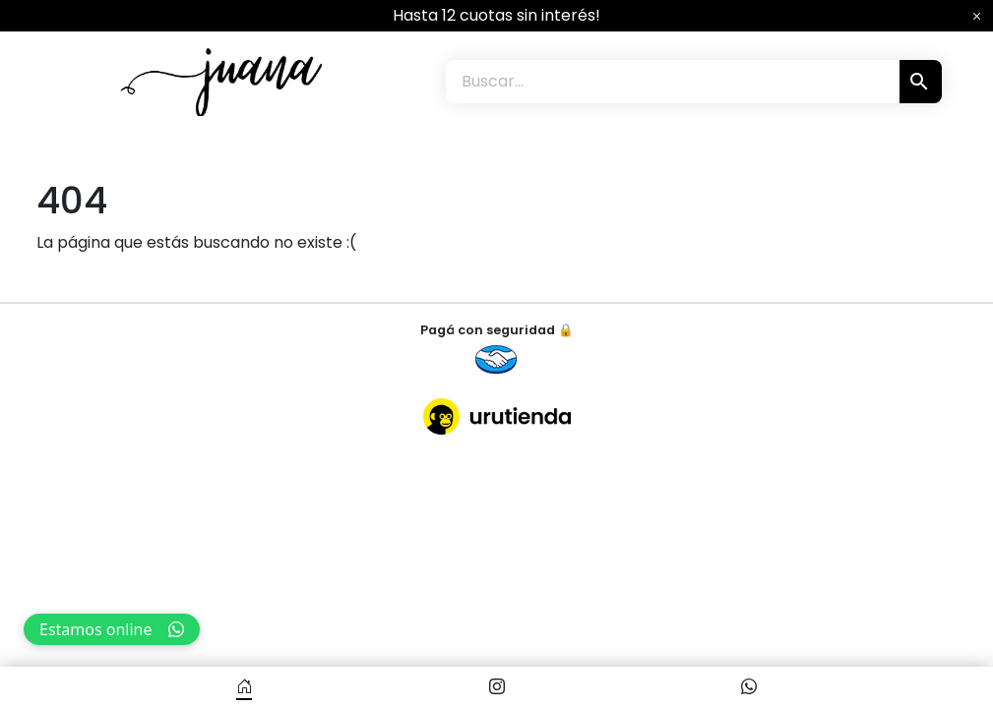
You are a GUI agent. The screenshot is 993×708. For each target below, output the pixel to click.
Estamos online (111, 629)
